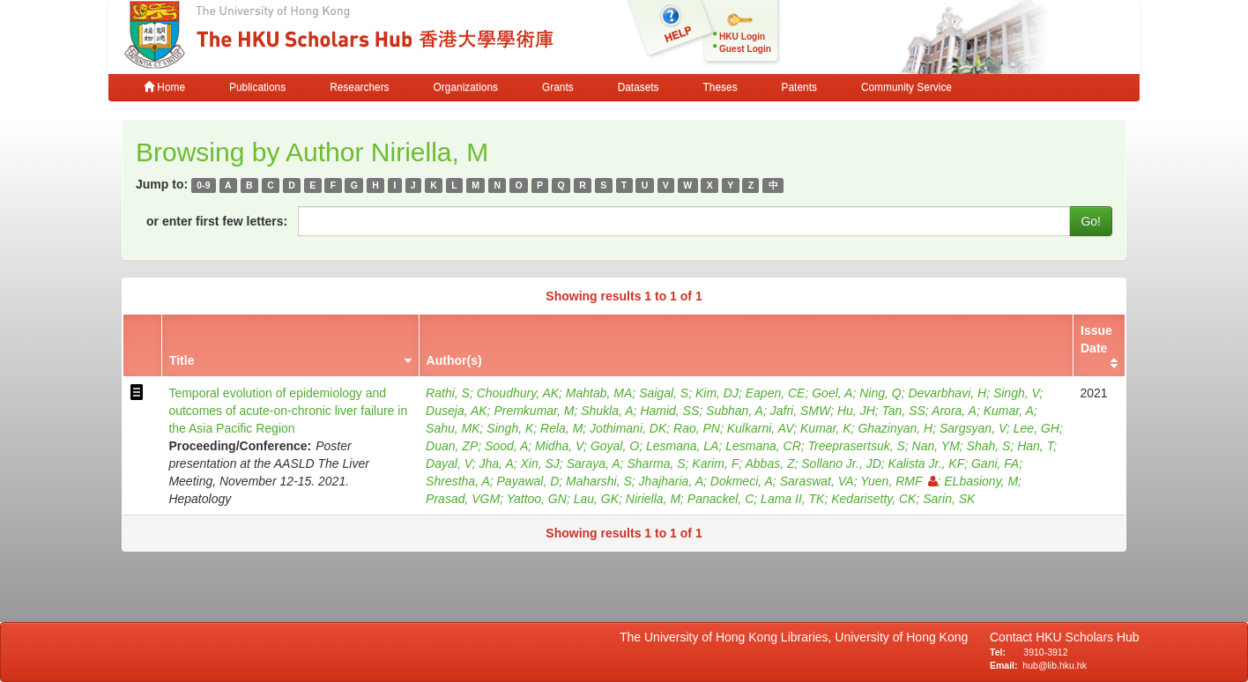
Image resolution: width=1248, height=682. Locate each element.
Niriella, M (653, 499)
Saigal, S (663, 393)
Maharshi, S (599, 481)
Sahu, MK (452, 428)
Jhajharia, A (671, 481)
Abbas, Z (769, 463)
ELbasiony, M (981, 481)
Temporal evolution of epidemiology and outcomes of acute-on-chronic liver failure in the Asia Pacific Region (287, 410)
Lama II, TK (792, 499)
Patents (799, 87)
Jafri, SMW (800, 411)
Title (182, 360)
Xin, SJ (540, 463)
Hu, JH (856, 411)
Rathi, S (448, 393)
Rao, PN (696, 428)
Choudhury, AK (518, 393)
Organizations (466, 87)
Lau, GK (596, 499)
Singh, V (1016, 393)
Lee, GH (1036, 428)
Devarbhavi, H (947, 393)
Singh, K (510, 428)
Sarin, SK (949, 499)
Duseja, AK (456, 411)
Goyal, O (615, 446)
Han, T (1035, 446)
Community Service (906, 87)
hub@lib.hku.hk (1054, 665)
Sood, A (506, 446)
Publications (257, 87)
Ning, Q (880, 393)
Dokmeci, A (741, 481)
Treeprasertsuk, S (856, 446)
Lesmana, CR (763, 446)
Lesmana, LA (682, 446)
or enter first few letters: (216, 221)
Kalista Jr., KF (926, 463)
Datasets (638, 87)
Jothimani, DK (628, 428)
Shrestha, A (458, 481)
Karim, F (715, 463)
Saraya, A (593, 463)
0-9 (203, 185)
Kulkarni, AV (760, 428)
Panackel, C (720, 499)
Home (164, 87)
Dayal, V (449, 463)
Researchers (359, 87)
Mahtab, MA (599, 393)
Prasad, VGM (463, 499)
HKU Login (742, 36)
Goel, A (832, 393)
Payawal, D (528, 481)
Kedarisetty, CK (873, 499)
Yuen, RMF (898, 481)
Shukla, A (607, 411)
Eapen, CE (776, 393)
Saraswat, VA (817, 481)
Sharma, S (656, 463)
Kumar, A (1009, 411)
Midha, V (559, 446)
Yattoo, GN (537, 499)
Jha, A (496, 463)
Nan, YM (936, 446)
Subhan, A (734, 411)
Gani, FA (995, 463)
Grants (558, 87)
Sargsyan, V (973, 428)
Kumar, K (825, 428)
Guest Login (745, 49)
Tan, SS (903, 411)
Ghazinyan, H (895, 428)
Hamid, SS (669, 411)
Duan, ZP (452, 446)
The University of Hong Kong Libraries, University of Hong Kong (797, 637)
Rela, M (561, 428)
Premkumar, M (534, 411)
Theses (720, 87)
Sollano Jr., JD (841, 463)
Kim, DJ (717, 393)
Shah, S (989, 446)
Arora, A (954, 411)
